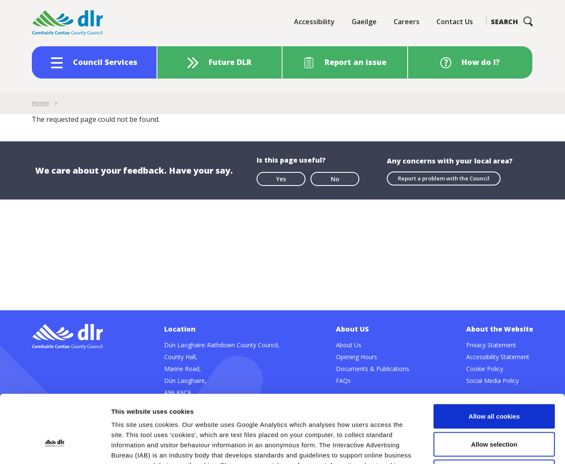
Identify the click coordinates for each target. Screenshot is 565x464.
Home (40, 103)
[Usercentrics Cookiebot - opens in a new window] (55, 447)
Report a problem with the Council (443, 178)
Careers (407, 21)
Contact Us (454, 21)
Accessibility (314, 21)
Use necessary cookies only (494, 408)
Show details (445, 447)
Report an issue (355, 62)
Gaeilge (364, 21)
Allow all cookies (494, 352)
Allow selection (494, 380)
